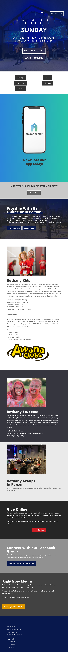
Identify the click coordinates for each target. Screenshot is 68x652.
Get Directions (34, 50)
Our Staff (11, 639)
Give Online (38, 530)
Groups (47, 83)
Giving (20, 78)
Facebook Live (14, 228)
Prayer (20, 88)
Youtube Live (29, 228)
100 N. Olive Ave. (12, 632)
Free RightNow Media (14, 607)
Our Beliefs (11, 644)
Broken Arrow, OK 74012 (14, 634)
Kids (47, 78)
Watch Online (34, 57)
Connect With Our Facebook (21, 563)
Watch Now (34, 193)
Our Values (11, 642)
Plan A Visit (56, 14)
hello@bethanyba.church (14, 629)
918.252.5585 (11, 626)
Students (20, 83)
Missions (11, 647)
